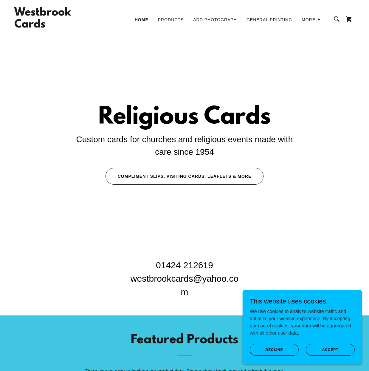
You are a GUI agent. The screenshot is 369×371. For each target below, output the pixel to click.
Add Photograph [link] (215, 19)
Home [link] (141, 19)
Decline (274, 349)
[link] (42, 25)
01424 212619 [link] (184, 265)
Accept (330, 349)
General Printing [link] (269, 19)
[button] (311, 19)
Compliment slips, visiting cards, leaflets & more (185, 176)
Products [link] (171, 19)
